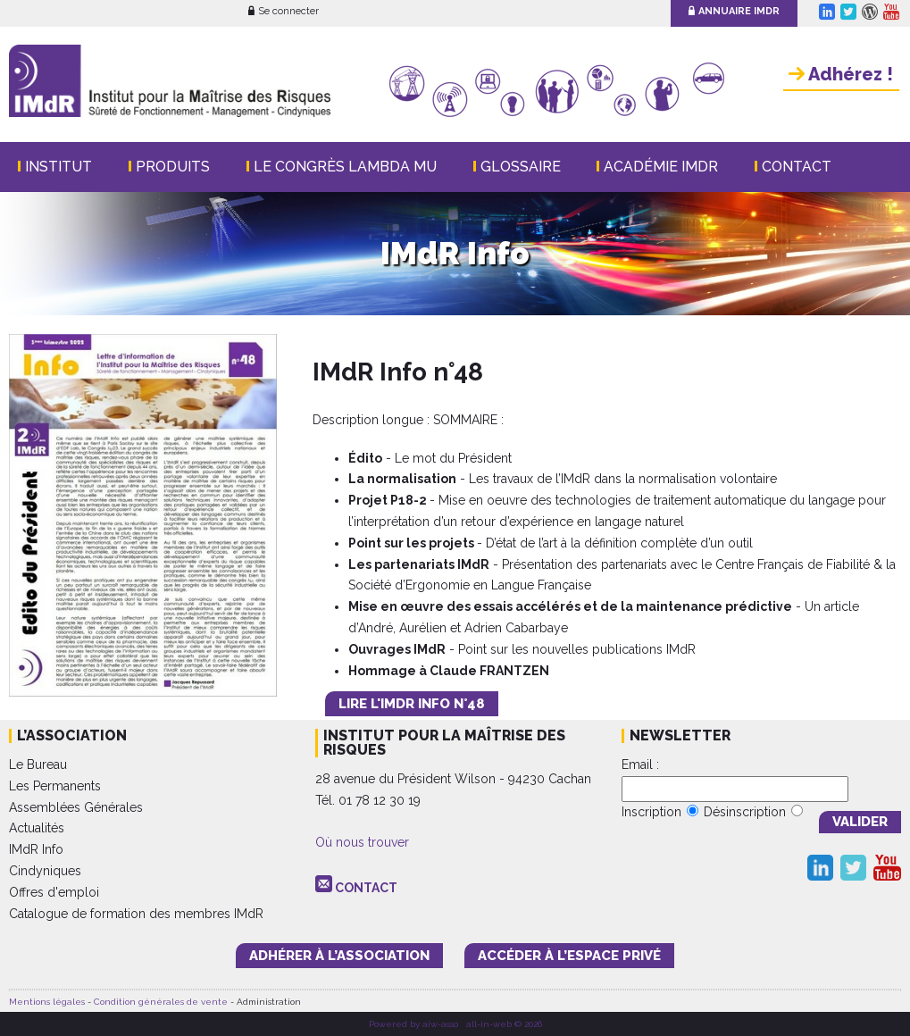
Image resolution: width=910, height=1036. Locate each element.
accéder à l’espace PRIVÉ (569, 956)
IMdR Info (36, 849)
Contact (796, 166)
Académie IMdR (661, 166)
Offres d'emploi (54, 892)
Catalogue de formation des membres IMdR (136, 913)
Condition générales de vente (161, 1002)
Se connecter (283, 11)
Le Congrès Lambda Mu (345, 166)
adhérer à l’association (339, 956)
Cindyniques (45, 871)
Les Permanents (55, 786)
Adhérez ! (841, 74)
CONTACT (366, 888)
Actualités (36, 828)
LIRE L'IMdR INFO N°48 (411, 704)
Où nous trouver (362, 842)
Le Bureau (38, 764)
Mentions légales (47, 1002)
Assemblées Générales (76, 807)
